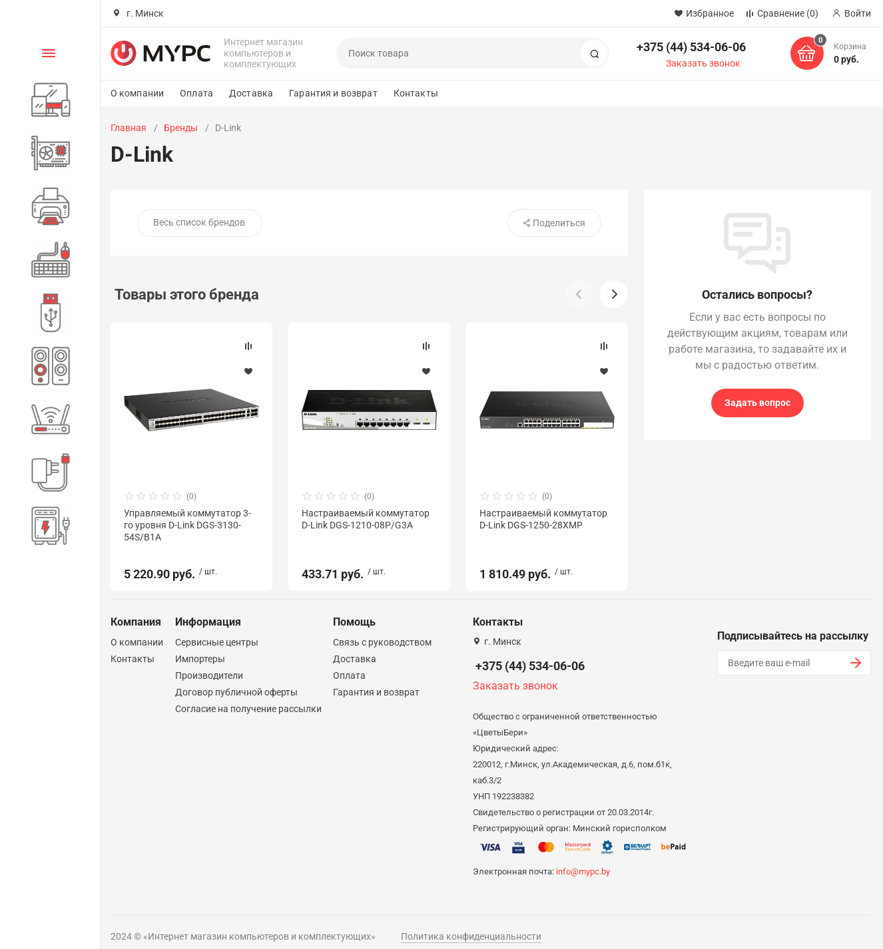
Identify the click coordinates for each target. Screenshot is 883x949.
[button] (614, 294)
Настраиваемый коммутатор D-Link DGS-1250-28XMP (543, 519)
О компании (137, 93)
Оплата (196, 93)
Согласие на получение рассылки (248, 696)
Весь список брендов (199, 222)
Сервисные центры (216, 630)
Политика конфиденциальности (471, 924)
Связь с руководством (382, 630)
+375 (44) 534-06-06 (691, 47)
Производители (209, 663)
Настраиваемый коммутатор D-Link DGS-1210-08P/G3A (366, 519)
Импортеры (200, 647)
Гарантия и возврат (333, 93)
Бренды (181, 127)
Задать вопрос (757, 402)
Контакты (416, 93)
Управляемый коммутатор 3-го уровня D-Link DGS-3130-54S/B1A (187, 525)
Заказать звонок (703, 63)
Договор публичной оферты (236, 680)
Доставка (251, 93)
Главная (129, 127)
